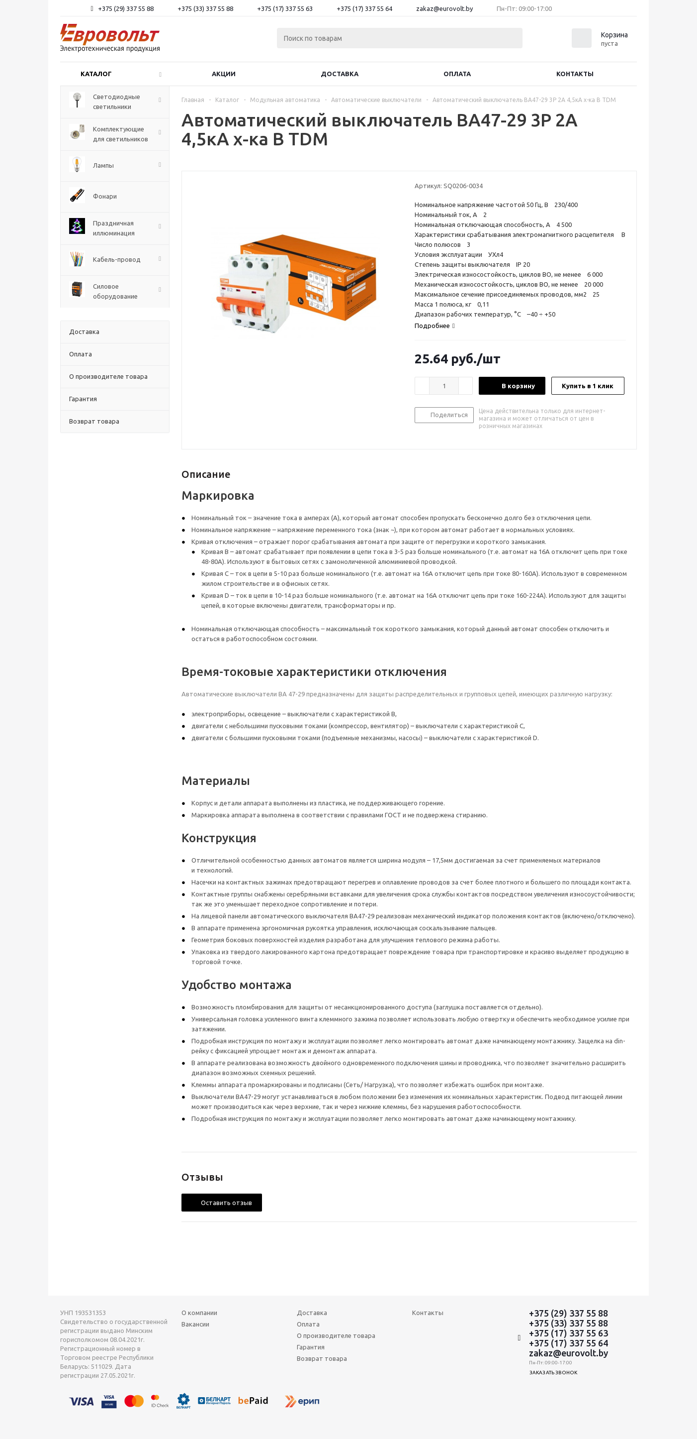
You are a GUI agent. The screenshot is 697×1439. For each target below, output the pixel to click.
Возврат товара (322, 1358)
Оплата (457, 73)
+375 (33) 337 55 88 (205, 8)
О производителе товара (336, 1335)
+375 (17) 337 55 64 (364, 8)
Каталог (96, 73)
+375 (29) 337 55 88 (126, 8)
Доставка (339, 73)
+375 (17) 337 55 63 (285, 8)
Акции (224, 73)
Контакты (575, 73)
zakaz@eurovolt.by (444, 8)
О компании (199, 1312)
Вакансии (195, 1324)
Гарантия (311, 1346)
